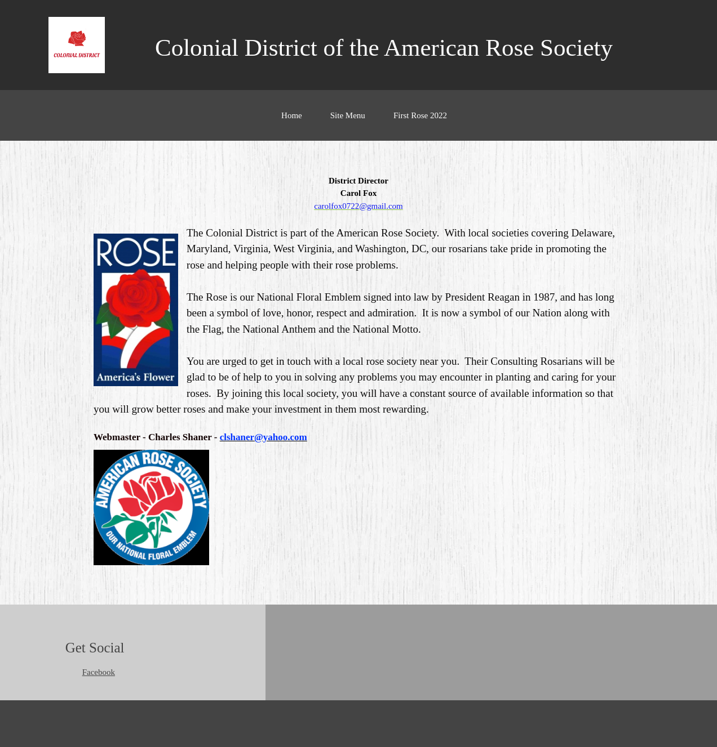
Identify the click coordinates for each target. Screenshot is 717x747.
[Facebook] (95, 672)
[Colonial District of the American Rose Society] (76, 45)
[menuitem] (291, 121)
